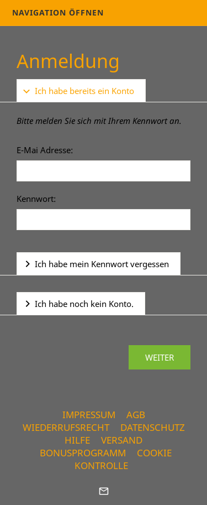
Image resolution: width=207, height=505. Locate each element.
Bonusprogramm (83, 452)
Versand (121, 440)
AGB (135, 414)
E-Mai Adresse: (45, 149)
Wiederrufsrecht (66, 427)
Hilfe (77, 440)
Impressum (88, 414)
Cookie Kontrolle (123, 459)
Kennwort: (36, 198)
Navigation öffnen (58, 12)
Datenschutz (152, 427)
